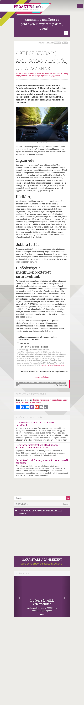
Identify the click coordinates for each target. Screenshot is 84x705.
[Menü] (80, 6)
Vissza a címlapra (42, 377)
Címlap (65, 504)
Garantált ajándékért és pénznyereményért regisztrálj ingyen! (42, 24)
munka (31, 382)
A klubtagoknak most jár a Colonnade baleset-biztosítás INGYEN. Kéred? (38, 338)
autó (51, 382)
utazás (25, 382)
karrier (63, 382)
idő (18, 385)
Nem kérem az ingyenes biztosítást (32, 347)
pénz (37, 382)
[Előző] (18, 596)
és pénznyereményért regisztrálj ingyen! (42, 561)
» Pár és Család (60, 385)
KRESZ (19, 382)
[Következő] (66, 596)
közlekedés (44, 382)
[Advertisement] (42, 535)
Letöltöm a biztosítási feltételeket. (52, 365)
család (57, 382)
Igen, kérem (23, 343)
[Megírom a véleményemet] (67, 371)
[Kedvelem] (37, 371)
